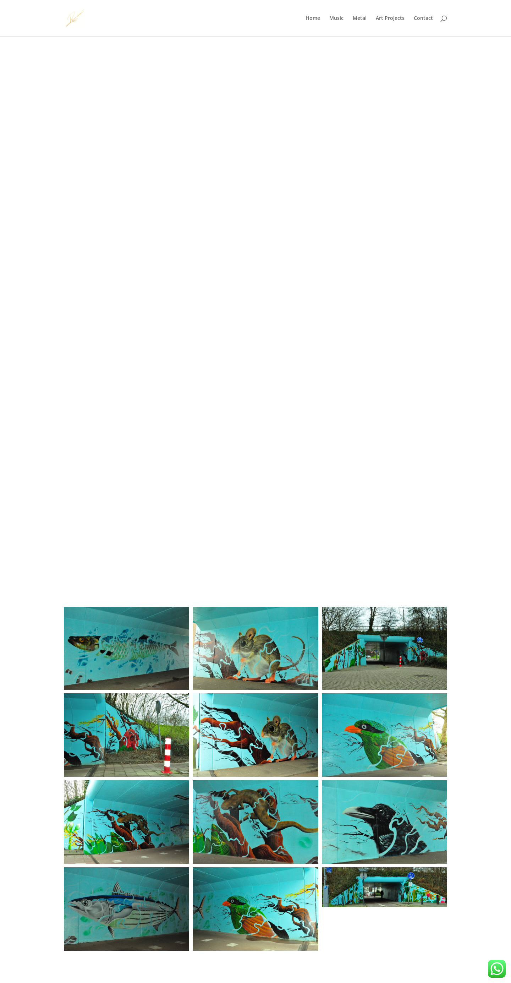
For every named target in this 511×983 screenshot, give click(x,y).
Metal (360, 18)
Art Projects (390, 18)
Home (313, 18)
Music (336, 18)
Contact (423, 18)
